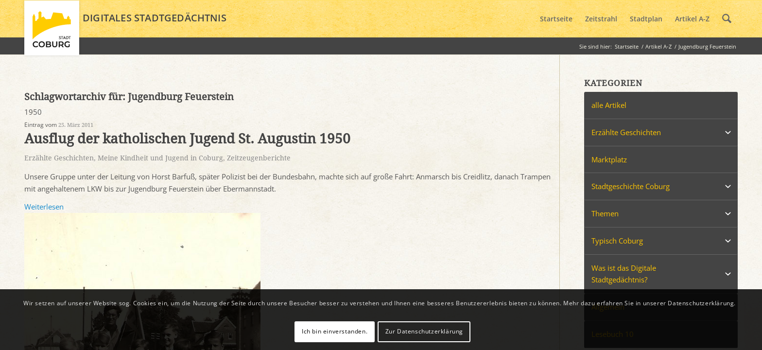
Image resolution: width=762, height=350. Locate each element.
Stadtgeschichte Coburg (630, 186)
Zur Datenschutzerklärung (424, 331)
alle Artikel (608, 105)
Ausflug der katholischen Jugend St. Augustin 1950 (187, 139)
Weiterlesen (44, 206)
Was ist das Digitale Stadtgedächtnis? (623, 274)
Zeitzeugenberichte (259, 158)
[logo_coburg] (51, 32)
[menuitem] (556, 18)
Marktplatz (609, 159)
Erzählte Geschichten (59, 158)
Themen (605, 213)
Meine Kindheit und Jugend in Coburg (160, 158)
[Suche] (727, 18)
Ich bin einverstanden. (334, 331)
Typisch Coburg (617, 240)
